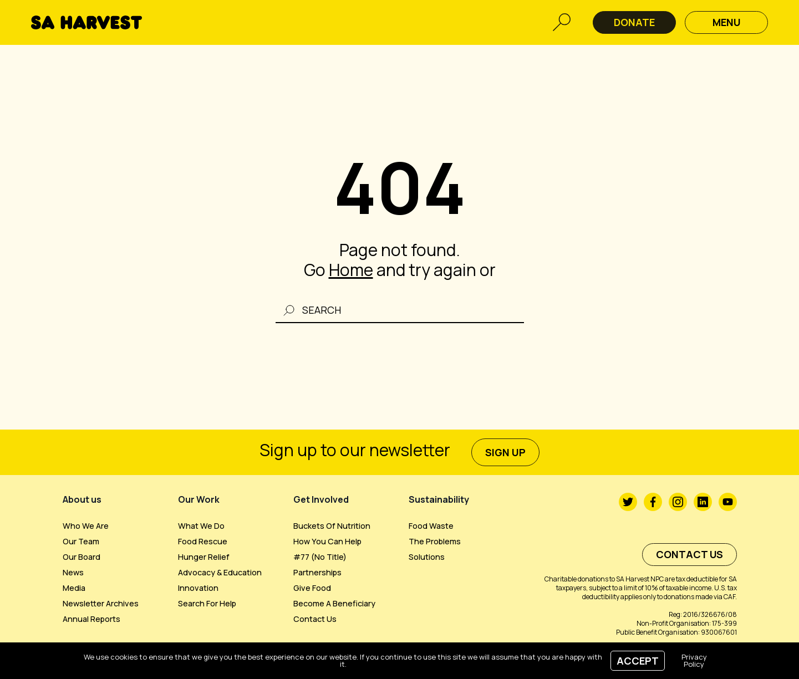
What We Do (201, 525)
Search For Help (207, 603)
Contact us (315, 619)
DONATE (634, 22)
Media (74, 588)
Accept (638, 660)
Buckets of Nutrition (331, 525)
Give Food (312, 588)
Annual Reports (91, 619)
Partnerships (317, 572)
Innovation (198, 588)
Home (351, 269)
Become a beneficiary (334, 603)
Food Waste (431, 525)
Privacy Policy (694, 660)
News (73, 572)
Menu (727, 22)
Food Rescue (202, 541)
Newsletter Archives (101, 603)
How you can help (327, 541)
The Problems (435, 541)
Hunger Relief (204, 557)
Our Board (81, 557)
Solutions (427, 557)
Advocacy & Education (220, 572)
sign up (505, 452)
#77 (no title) (320, 557)
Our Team (81, 541)
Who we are (86, 525)
